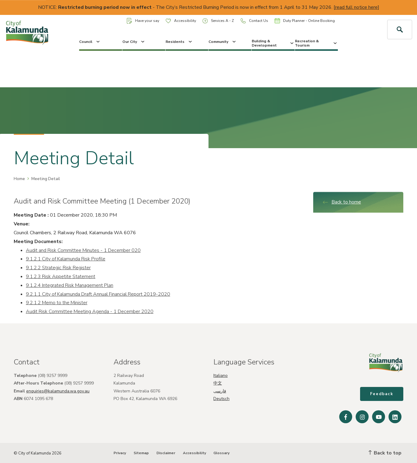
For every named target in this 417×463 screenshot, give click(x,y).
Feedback (381, 394)
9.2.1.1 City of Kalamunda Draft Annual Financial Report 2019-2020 (98, 294)
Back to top (385, 453)
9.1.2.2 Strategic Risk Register (58, 267)
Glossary (221, 453)
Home (19, 179)
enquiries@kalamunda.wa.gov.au (57, 391)
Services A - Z (218, 20)
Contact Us (254, 20)
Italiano (220, 375)
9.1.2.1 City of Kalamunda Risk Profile (65, 259)
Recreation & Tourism (316, 43)
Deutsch (221, 399)
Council (90, 41)
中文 (217, 383)
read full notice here (356, 7)
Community (222, 41)
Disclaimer (165, 453)
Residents (179, 41)
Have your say (143, 21)
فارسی (219, 391)
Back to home (341, 202)
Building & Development (273, 43)
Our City (133, 41)
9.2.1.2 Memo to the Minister (56, 302)
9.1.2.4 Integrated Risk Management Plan (69, 285)
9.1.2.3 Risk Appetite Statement (60, 276)
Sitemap (141, 453)
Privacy (120, 453)
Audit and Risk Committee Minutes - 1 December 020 (83, 250)
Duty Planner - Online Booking (305, 20)
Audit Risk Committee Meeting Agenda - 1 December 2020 (89, 311)
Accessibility (181, 20)
